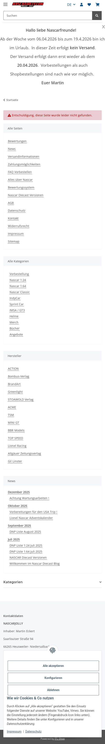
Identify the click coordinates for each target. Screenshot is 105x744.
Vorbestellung (19, 274)
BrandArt (14, 384)
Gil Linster (15, 461)
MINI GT (13, 423)
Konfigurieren (53, 678)
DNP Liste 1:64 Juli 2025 (26, 551)
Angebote (16, 334)
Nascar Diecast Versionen (25, 195)
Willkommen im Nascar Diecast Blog (35, 564)
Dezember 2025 (19, 492)
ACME (12, 407)
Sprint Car (17, 304)
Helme (14, 316)
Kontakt (13, 218)
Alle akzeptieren (53, 665)
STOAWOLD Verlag (20, 399)
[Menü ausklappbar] (5, 2)
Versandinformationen (23, 156)
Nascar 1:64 (18, 286)
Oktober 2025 (17, 506)
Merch (14, 322)
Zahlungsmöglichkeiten (24, 164)
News (12, 149)
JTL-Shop (60, 738)
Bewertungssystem (21, 187)
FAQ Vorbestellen (20, 172)
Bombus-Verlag (18, 376)
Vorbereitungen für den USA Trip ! (33, 512)
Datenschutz (33, 731)
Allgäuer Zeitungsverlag (24, 453)
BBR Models (16, 430)
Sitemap (13, 241)
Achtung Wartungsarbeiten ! (29, 498)
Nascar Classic (20, 292)
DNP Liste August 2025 (25, 532)
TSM (11, 415)
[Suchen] (97, 15)
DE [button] (69, 4)
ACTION (13, 369)
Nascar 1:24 (18, 280)
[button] (81, 4)
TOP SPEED (15, 438)
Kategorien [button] (13, 582)
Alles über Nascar (20, 180)
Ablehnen (53, 690)
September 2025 (19, 526)
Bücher (15, 328)
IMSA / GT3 (17, 310)
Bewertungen (17, 141)
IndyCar (15, 298)
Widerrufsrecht (18, 226)
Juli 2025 (14, 539)
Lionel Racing (17, 446)
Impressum (14, 731)
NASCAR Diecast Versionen (28, 557)
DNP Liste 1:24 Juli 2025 (26, 545)
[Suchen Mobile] (47, 15)
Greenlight (15, 392)
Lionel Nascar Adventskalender (31, 518)
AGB (11, 203)
